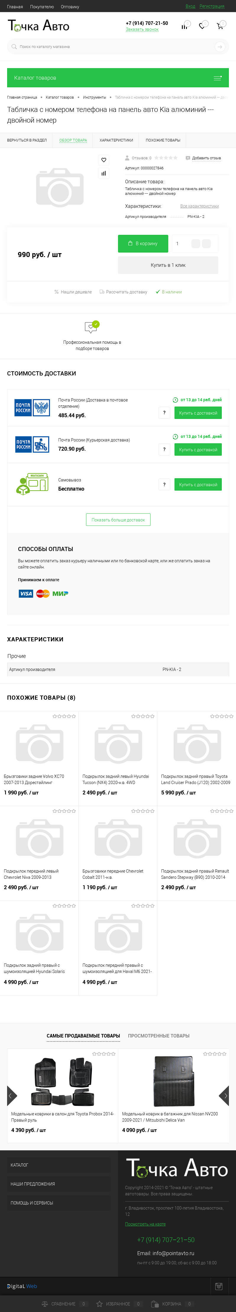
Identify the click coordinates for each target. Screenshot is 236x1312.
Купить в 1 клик (168, 265)
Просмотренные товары (159, 1035)
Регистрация (212, 6)
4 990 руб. (39, 986)
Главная (15, 6)
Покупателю (42, 6)
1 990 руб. (39, 796)
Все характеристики (199, 206)
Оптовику (70, 6)
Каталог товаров (118, 77)
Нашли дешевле (73, 291)
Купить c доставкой (198, 413)
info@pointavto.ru (173, 1253)
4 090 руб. (139, 1130)
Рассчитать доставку (123, 292)
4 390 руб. (28, 1130)
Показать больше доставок (118, 520)
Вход (190, 6)
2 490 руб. (118, 796)
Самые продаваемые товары (83, 1035)
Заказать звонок (142, 29)
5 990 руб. (196, 796)
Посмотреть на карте (145, 1224)
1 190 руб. (118, 891)
